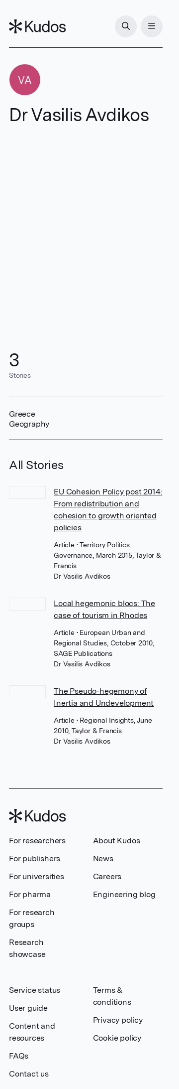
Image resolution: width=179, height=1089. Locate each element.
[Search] (126, 26)
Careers (107, 876)
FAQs (18, 1056)
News (103, 858)
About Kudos (116, 840)
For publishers (34, 858)
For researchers (37, 840)
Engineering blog (124, 894)
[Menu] (152, 26)
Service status (34, 990)
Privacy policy (118, 1020)
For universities (36, 876)
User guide (28, 1008)
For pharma (30, 894)
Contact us (29, 1074)
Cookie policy (117, 1038)
